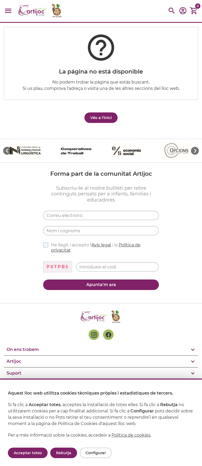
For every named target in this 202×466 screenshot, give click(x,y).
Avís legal (101, 244)
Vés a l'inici (101, 117)
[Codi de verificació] (117, 267)
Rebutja (63, 453)
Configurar (95, 453)
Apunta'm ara (101, 284)
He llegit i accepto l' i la (91, 247)
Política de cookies (131, 435)
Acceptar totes (28, 453)
